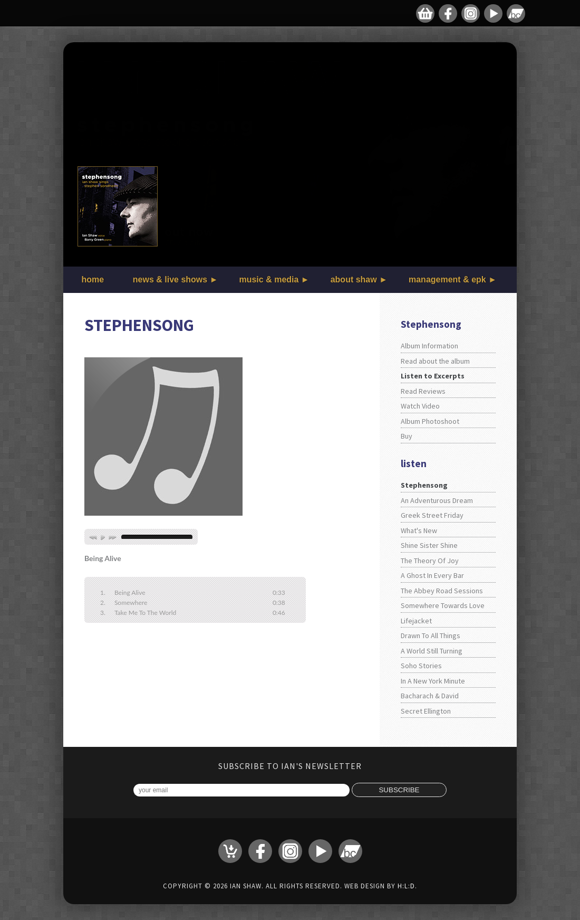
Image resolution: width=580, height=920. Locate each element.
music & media (268, 279)
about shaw (354, 279)
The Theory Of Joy (430, 560)
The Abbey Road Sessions (442, 590)
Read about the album (435, 361)
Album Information (429, 345)
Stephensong (424, 485)
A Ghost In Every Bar (432, 575)
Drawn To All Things (430, 635)
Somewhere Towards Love (443, 605)
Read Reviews (423, 391)
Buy (406, 436)
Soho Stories (421, 665)
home (93, 279)
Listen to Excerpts (433, 376)
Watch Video (420, 406)
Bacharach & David (430, 695)
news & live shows (170, 279)
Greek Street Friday (432, 515)
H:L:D (406, 885)
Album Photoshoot (430, 421)
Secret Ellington (426, 711)
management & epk (447, 279)
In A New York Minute (433, 681)
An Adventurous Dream (437, 500)
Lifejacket (416, 620)
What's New (419, 530)
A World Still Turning (431, 651)
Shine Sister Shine (429, 545)
